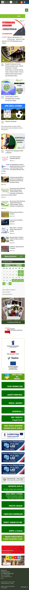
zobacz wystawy (6, 292)
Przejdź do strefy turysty (28, 23)
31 (10, 283)
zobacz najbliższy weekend (9, 289)
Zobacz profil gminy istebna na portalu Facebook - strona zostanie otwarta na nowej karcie (24, 2)
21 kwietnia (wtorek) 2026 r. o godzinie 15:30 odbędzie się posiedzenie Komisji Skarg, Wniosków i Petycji (17, 179)
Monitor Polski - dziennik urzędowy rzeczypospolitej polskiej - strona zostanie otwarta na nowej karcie (13, 476)
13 (19, 274)
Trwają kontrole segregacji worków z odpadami (14, 152)
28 (22, 280)
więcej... (2, 578)
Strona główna (2, 2)
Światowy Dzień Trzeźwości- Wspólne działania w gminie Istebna (17, 238)
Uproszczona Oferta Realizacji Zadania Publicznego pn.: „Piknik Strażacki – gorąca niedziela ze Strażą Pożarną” (17, 203)
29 (3, 283)
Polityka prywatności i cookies (7, 583)
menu (18, 16)
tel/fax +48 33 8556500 (5, 575)
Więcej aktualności (10, 256)
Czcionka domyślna (11, 2)
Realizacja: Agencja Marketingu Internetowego (8, 587)
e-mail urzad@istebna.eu (6, 576)
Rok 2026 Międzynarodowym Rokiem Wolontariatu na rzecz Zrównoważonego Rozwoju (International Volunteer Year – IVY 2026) (13, 168)
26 (16, 280)
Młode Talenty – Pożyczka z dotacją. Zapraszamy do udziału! (16, 229)
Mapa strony (8, 2)
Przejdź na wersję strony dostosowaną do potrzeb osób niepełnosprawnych (5, 2)
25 (13, 280)
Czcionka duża (16, 2)
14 (22, 274)
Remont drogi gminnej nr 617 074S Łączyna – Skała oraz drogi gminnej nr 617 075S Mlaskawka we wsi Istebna (13, 40)
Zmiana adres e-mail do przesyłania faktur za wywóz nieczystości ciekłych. (12, 99)
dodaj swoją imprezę (7, 294)
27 (19, 280)
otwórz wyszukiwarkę (26, 10)
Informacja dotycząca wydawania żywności (15, 157)
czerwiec (3, 265)
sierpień (23, 265)
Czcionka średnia (13, 2)
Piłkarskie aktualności (11, 121)
